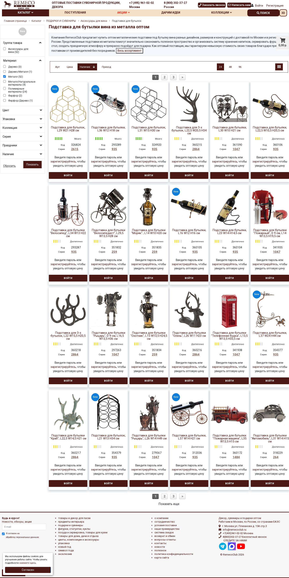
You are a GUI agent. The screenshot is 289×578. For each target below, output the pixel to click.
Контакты (160, 543)
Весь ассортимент (130, 50)
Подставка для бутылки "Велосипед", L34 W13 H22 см (68, 233)
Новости (159, 546)
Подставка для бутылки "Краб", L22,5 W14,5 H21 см (68, 437)
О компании (161, 518)
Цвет (6, 110)
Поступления (75, 12)
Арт (57, 66)
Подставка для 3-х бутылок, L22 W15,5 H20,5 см (68, 335)
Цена (70, 66)
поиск (263, 13)
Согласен (28, 569)
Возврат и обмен (164, 536)
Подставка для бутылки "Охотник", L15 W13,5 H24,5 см (149, 335)
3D (283, 13)
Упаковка (9, 119)
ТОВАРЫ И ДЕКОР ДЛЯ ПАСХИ (74, 518)
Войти (259, 5)
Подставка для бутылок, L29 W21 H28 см (68, 129)
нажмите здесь (27, 563)
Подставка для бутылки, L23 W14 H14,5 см (229, 232)
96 (240, 66)
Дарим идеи (170, 12)
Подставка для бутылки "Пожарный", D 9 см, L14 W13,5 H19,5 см (270, 233)
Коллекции (221, 12)
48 (230, 66)
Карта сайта (161, 557)
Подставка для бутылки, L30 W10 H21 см (229, 129)
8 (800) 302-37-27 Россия (175, 5)
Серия (7, 136)
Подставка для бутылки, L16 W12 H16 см (189, 232)
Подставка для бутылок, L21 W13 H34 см (108, 437)
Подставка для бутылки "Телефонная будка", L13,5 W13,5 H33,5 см (229, 335)
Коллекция (10, 127)
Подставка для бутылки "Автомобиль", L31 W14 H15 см (270, 438)
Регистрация (274, 5)
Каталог (25, 12)
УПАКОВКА (64, 543)
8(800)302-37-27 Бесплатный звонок (245, 536)
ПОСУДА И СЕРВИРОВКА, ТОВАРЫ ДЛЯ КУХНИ (82, 532)
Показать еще (168, 504)
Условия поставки (165, 525)
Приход (106, 66)
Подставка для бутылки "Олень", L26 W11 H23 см (189, 334)
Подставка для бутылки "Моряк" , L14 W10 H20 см (148, 232)
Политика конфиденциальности (173, 553)
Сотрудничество (164, 521)
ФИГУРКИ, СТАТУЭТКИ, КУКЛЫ (74, 528)
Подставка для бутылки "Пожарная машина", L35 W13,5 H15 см (229, 438)
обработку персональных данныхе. (22, 537)
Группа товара (12, 42)
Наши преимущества (166, 528)
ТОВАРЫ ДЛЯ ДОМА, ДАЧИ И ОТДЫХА (78, 536)
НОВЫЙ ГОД (64, 546)
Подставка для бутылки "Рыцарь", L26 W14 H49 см (149, 437)
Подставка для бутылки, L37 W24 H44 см (270, 334)
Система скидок (164, 532)
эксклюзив (65, 553)
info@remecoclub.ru (234, 529)
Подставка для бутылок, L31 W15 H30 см (149, 129)
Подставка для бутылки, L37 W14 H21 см (189, 437)
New (22, 31)
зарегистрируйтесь (63, 161)
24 (220, 66)
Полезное (160, 550)
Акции (123, 12)
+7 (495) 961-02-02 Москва (141, 5)
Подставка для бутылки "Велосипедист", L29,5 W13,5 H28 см (108, 233)
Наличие (8, 154)
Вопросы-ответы (165, 539)
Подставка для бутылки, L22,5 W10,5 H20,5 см (270, 129)
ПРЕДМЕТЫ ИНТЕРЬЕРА (71, 521)
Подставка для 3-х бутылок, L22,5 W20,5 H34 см (189, 130)
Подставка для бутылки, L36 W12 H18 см (108, 129)
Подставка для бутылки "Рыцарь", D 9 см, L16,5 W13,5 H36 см (108, 335)
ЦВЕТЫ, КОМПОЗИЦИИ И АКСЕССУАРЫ (78, 539)
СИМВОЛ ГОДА (66, 550)
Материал (9, 60)
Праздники (10, 145)
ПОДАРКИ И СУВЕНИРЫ (70, 525)
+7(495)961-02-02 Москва (238, 533)
